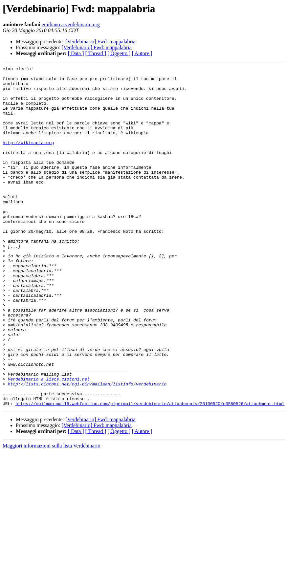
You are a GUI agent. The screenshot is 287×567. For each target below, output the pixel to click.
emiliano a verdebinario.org (71, 24)
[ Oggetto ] (118, 53)
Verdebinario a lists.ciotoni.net (49, 442)
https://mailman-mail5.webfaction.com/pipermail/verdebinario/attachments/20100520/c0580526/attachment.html (149, 471)
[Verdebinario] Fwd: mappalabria (100, 41)
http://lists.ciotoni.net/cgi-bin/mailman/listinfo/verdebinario (87, 448)
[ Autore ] (142, 53)
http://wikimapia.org (28, 158)
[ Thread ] (95, 53)
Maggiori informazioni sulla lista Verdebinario (51, 513)
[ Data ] (76, 53)
